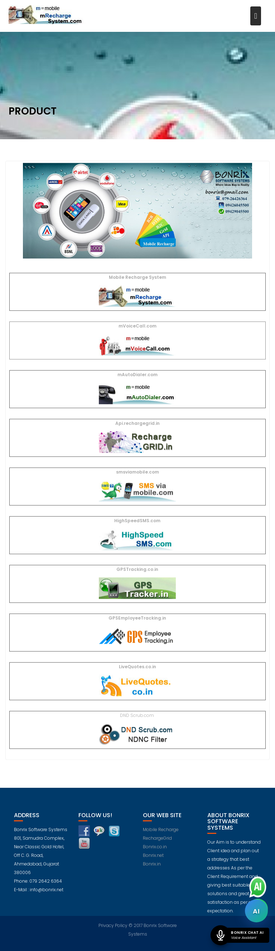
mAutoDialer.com (137, 375)
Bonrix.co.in (155, 850)
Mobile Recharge (161, 833)
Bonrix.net (153, 858)
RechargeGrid (157, 841)
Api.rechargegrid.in (137, 424)
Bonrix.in (152, 867)
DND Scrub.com (137, 716)
